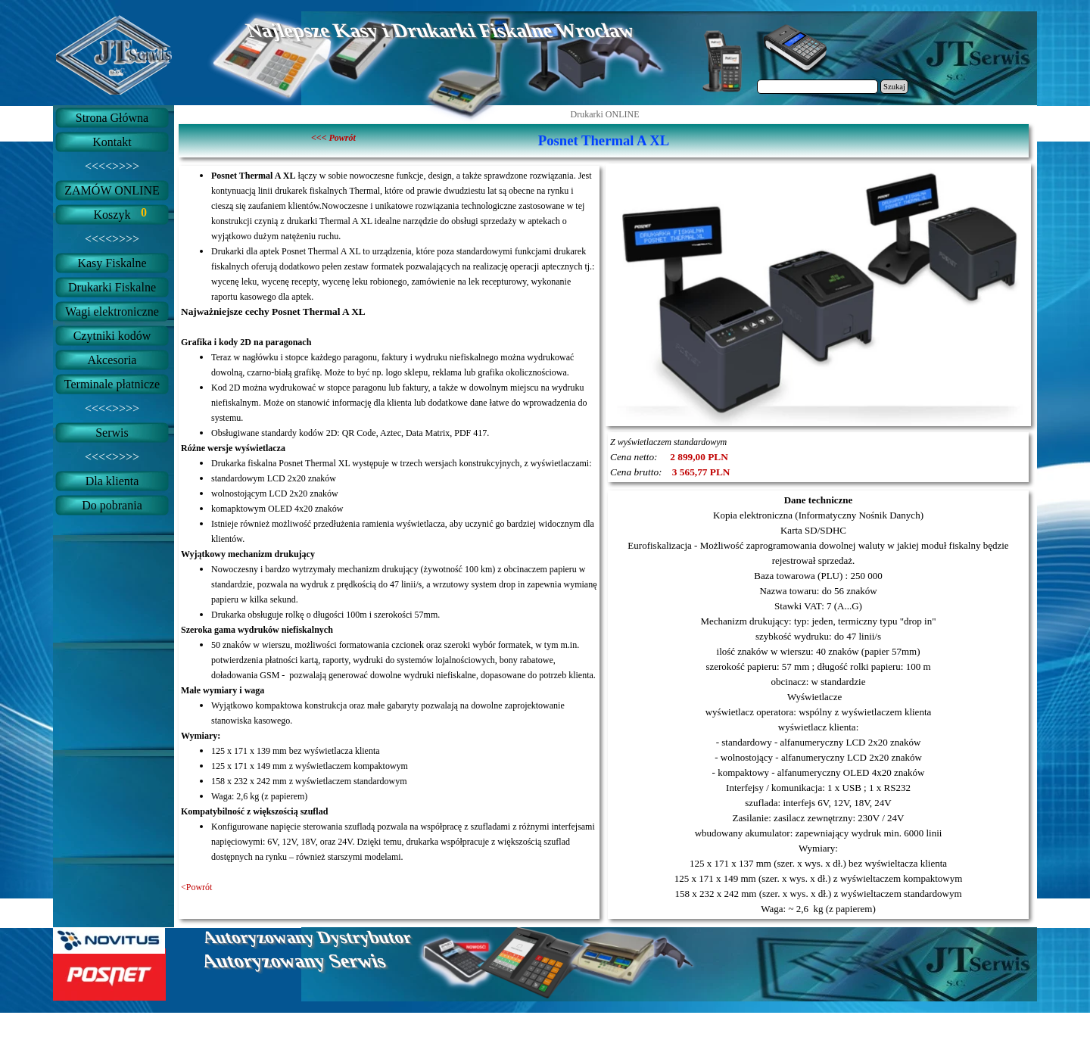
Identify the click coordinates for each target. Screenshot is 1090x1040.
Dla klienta (112, 481)
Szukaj (894, 87)
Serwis (112, 432)
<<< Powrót (333, 137)
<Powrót (196, 887)
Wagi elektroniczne (112, 311)
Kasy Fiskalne (111, 263)
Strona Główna (112, 117)
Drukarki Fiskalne (112, 287)
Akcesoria (112, 359)
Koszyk (112, 214)
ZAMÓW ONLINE (111, 190)
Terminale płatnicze (112, 384)
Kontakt (112, 141)
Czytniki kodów (112, 335)
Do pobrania (112, 505)
